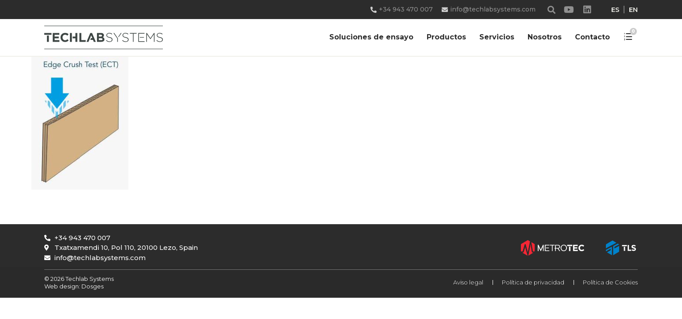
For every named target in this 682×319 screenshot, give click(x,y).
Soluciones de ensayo (371, 37)
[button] (551, 9)
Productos (446, 37)
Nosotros (545, 37)
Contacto (592, 37)
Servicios (496, 37)
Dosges (92, 286)
